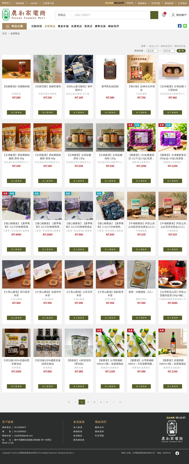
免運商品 (76, 26)
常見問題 (155, 3)
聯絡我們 (113, 26)
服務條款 (142, 3)
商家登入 (6, 3)
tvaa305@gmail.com (23, 435)
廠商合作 (99, 427)
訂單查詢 (182, 3)
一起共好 (33, 3)
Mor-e (71, 453)
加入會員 (77, 427)
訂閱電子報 (48, 3)
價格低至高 (166, 46)
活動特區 (36, 26)
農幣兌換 (100, 26)
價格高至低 (180, 46)
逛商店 (88, 26)
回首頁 (130, 3)
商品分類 (14, 26)
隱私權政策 (79, 440)
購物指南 (169, 3)
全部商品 (50, 26)
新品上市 (153, 46)
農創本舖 (63, 26)
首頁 (4, 33)
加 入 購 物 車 (18, 111)
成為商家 (20, 3)
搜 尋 (181, 50)
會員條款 (77, 435)
